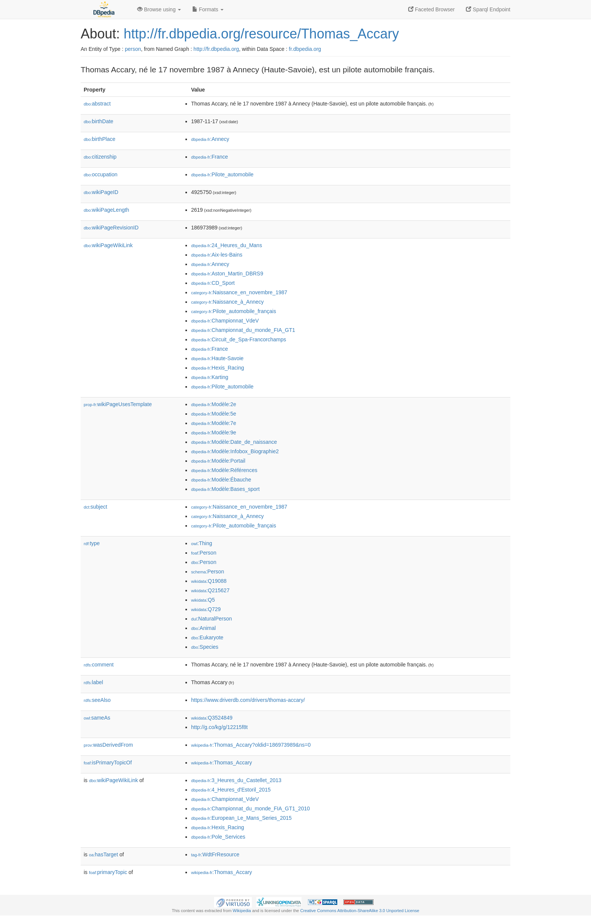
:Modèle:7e (213, 423)
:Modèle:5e (213, 414)
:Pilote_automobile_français (233, 311)
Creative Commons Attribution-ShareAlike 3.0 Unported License (359, 910)
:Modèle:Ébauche (221, 480)
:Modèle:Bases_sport (225, 489)
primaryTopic (108, 872)
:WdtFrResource (215, 854)
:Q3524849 (212, 718)
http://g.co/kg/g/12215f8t (219, 727)
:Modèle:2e (213, 404)
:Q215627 (210, 590)
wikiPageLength (106, 210)
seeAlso (97, 700)
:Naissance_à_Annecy (227, 302)
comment (98, 665)
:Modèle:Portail (218, 461)
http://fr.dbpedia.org (216, 49)
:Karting (209, 377)
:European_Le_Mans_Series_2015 (241, 818)
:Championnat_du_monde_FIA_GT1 (243, 330)
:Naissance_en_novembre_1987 (239, 292)
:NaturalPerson (211, 619)
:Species (204, 647)
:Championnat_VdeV (225, 321)
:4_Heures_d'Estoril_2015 (231, 790)
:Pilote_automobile (222, 174)
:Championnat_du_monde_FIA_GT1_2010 (250, 808)
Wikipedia (242, 910)
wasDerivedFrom (108, 745)
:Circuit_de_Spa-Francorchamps (238, 339)
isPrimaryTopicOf (108, 763)
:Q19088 (209, 581)
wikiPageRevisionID (111, 228)
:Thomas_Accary (221, 763)
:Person (203, 553)
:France (209, 157)
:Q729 (206, 609)
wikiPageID (101, 192)
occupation (101, 174)
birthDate (98, 121)
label (93, 682)
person (133, 49)
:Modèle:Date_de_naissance (234, 442)
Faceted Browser (431, 9)
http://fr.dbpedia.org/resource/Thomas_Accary (261, 33)
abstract (97, 104)
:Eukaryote (207, 637)
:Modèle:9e (213, 432)
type (92, 543)
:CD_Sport (213, 283)
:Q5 (203, 600)
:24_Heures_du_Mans (226, 245)
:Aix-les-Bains (216, 255)
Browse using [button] (159, 9)
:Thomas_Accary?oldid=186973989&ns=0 (251, 745)
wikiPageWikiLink (108, 245)
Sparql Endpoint (488, 9)
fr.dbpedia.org (305, 49)
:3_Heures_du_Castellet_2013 (236, 780)
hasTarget (103, 854)
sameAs (97, 718)
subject (95, 507)
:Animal (203, 628)
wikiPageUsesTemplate (118, 404)
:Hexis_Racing (217, 368)
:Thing (201, 543)
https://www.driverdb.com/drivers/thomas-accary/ (248, 700)
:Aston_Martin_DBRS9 (227, 273)
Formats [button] (208, 9)
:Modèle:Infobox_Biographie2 (235, 451)
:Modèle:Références (224, 470)
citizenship (100, 157)
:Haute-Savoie (217, 358)
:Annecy (210, 139)
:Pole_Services (218, 837)
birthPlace (99, 139)
